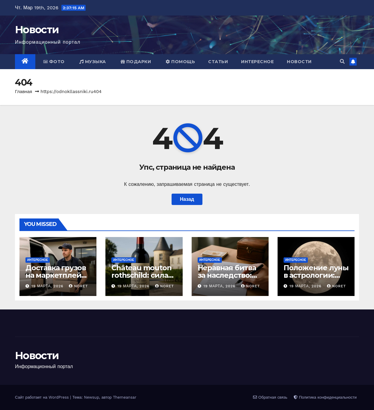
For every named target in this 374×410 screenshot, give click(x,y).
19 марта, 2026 (48, 286)
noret (78, 286)
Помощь (180, 61)
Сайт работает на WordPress (42, 397)
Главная (23, 91)
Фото (54, 61)
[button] (342, 61)
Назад (187, 199)
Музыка (92, 61)
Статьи (218, 61)
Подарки (136, 61)
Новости (37, 29)
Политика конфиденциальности (325, 397)
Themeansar (124, 397)
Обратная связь (270, 397)
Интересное (257, 61)
